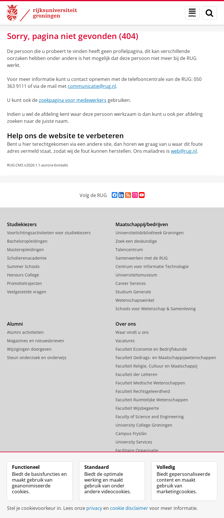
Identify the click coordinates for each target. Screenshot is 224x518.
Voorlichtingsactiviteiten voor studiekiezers (49, 232)
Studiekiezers (22, 224)
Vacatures (125, 340)
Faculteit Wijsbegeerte (137, 408)
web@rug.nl (184, 151)
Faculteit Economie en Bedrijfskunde (151, 349)
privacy (94, 508)
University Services (134, 442)
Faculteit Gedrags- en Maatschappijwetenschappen (166, 357)
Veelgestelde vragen (26, 292)
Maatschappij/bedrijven (142, 224)
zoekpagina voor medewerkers (72, 100)
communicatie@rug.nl (92, 86)
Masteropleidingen (25, 249)
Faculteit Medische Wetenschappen (150, 383)
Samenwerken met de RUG (142, 258)
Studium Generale (133, 292)
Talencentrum (129, 249)
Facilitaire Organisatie (137, 450)
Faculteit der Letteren (137, 374)
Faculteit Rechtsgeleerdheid (143, 391)
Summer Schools (23, 266)
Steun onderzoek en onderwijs (36, 357)
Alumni (15, 324)
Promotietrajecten (24, 283)
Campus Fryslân (131, 433)
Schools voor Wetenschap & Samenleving (156, 308)
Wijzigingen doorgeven (29, 349)
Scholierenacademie (27, 258)
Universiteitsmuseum (136, 275)
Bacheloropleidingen (27, 241)
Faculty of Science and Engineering (150, 416)
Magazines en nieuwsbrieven (35, 340)
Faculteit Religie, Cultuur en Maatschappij (156, 366)
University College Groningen (144, 425)
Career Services (131, 283)
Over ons (126, 324)
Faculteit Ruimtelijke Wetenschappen (152, 399)
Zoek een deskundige (136, 241)
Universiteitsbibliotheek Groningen (150, 232)
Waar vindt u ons (132, 332)
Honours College (23, 275)
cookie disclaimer (129, 508)
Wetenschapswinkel (135, 300)
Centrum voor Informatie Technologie (152, 266)
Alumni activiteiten (25, 332)
